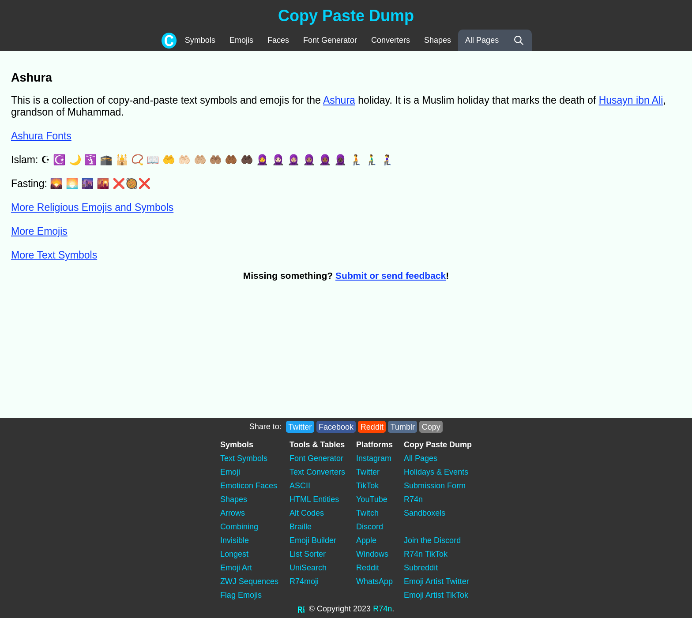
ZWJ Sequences (249, 581)
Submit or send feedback (390, 275)
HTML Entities (314, 499)
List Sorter (308, 554)
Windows (372, 554)
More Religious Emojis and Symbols (92, 207)
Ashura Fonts (41, 136)
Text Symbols (243, 458)
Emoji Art (236, 567)
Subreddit (421, 567)
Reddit (372, 426)
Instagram (373, 458)
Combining (239, 526)
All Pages (482, 40)
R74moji (304, 581)
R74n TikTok (426, 554)
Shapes (437, 40)
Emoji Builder (313, 540)
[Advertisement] (170, 354)
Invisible (234, 540)
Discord (369, 526)
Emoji (230, 472)
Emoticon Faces (248, 485)
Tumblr (403, 426)
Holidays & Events (436, 472)
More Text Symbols (54, 255)
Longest (234, 554)
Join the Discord (432, 540)
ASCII (300, 485)
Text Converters (317, 472)
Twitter (300, 426)
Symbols (200, 40)
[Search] (519, 40)
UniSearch (308, 567)
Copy (431, 426)
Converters (390, 40)
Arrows (232, 513)
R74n (413, 499)
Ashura (339, 100)
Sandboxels (424, 513)
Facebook (336, 426)
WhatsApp (374, 581)
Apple (366, 540)
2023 (362, 608)
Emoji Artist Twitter (436, 581)
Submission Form (435, 485)
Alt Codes (307, 513)
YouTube (371, 499)
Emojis (241, 40)
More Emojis (39, 231)
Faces (278, 40)
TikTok (367, 485)
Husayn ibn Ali (631, 100)
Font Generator (330, 40)
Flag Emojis (241, 595)
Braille (301, 526)
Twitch (367, 513)
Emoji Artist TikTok (436, 595)
